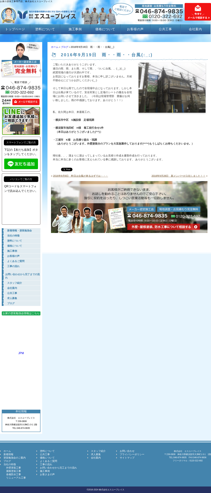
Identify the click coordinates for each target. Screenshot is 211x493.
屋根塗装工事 (12, 471)
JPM (21, 351)
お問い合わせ (127, 451)
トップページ (15, 29)
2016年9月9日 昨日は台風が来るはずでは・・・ (80, 175)
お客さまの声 (47, 474)
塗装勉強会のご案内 (15, 457)
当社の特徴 (10, 464)
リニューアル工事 (15, 477)
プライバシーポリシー (132, 454)
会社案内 (195, 29)
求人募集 (96, 454)
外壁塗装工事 (12, 467)
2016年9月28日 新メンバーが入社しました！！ (179, 175)
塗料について (45, 29)
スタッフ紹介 (98, 451)
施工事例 (75, 29)
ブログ (64, 47)
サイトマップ (127, 457)
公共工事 (165, 29)
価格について (105, 29)
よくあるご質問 (48, 461)
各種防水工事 (12, 474)
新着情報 (8, 454)
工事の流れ (46, 464)
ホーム (54, 47)
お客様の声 (135, 29)
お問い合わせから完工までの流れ (58, 467)
